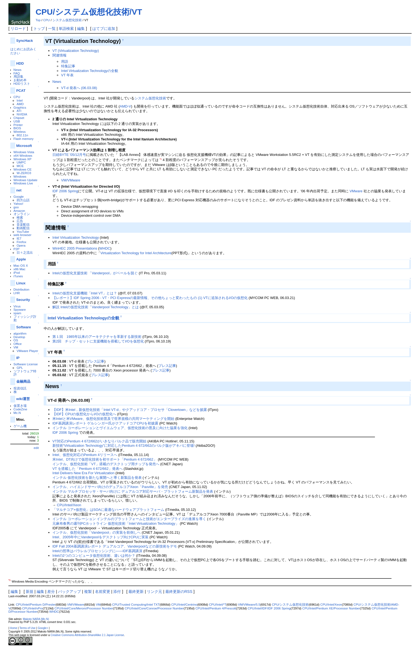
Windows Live (23, 183)
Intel (20, 100)
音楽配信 (23, 224)
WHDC (104, 248)
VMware (355, 191)
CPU (46, 20)
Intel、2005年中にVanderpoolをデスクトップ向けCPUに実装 (100, 537)
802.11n (22, 135)
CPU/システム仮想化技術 (290, 604)
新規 (29, 591)
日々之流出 (25, 252)
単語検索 (66, 28)
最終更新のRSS (178, 591)
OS (16, 340)
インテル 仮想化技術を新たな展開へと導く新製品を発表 (97, 478)
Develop (19, 337)
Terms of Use (27, 628)
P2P (17, 249)
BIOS (17, 128)
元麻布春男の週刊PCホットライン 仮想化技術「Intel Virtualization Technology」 (115, 523)
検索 (20, 217)
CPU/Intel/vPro (32, 608)
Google (19, 196)
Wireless (20, 131)
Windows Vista (24, 152)
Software (23, 327)
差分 (51, 591)
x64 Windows (23, 155)
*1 (161, 159)
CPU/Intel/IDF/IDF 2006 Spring (269, 608)
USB (17, 121)
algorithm (20, 333)
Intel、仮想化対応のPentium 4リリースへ (84, 455)
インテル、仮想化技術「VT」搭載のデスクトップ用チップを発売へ (105, 464)
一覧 (52, 28)
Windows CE (23, 169)
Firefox (21, 242)
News (17, 69)
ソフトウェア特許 (25, 372)
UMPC (21, 162)
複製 (88, 591)
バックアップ (69, 591)
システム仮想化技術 (67, 20)
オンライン (22, 214)
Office (18, 343)
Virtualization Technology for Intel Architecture (136, 253)
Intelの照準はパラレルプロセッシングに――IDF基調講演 (97, 551)
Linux (21, 283)
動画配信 (23, 228)
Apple (21, 259)
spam (17, 313)
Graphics (20, 107)
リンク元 (154, 591)
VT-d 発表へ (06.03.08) (79, 88)
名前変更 (102, 591)
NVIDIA (22, 114)
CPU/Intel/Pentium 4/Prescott (215, 608)
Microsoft (24, 146)
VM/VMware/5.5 (249, 604)
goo (16, 207)
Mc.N (17, 412)
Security (23, 300)
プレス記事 (95, 361)
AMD (20, 104)
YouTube (23, 231)
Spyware (20, 309)
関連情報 (59, 55)
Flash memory (24, 138)
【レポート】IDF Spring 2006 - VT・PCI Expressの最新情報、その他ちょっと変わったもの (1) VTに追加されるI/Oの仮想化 (150, 298)
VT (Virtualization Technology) (75, 51)
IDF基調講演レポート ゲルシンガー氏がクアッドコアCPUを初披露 (105, 423)
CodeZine (20, 409)
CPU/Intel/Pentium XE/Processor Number (331, 608)
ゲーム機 (20, 426)
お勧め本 (20, 80)
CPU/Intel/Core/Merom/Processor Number (84, 608)
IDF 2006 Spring (65, 191)
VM (16, 347)
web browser (22, 235)
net (18, 190)
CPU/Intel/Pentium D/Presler (35, 604)
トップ (39, 28)
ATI (19, 110)
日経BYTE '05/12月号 (69, 155)
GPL (20, 367)
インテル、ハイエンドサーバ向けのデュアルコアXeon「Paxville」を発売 (110, 487)
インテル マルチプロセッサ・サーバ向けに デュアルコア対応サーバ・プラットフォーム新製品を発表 (132, 491)
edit (36, 447)
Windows (20, 176)
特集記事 (68, 66)
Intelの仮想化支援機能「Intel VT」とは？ (84, 293)
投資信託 (20, 388)
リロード (18, 28)
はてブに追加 (103, 28)
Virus (17, 306)
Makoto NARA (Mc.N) (36, 619)
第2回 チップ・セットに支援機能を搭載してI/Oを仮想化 (98, 341)
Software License (26, 364)
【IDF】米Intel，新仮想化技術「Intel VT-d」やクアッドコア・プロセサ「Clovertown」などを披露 (129, 410)
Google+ (43, 628)
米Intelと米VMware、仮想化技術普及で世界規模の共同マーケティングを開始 (113, 419)
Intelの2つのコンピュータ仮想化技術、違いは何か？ (93, 555)
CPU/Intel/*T (217, 604)
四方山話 (23, 200)
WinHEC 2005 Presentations (74, 248)
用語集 (18, 76)
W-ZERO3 (24, 173)
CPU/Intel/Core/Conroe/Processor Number (154, 608)
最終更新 (136, 591)
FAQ (17, 73)
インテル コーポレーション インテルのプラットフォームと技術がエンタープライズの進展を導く (129, 519)
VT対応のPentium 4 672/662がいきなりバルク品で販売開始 (99, 441)
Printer (18, 125)
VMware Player (27, 351)
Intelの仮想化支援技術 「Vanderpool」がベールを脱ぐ (95, 273)
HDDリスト (22, 83)
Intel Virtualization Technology (75, 237)
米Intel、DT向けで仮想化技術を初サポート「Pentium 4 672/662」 (104, 459)
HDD (20, 63)
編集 (81, 28)
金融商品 (23, 381)
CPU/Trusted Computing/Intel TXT (136, 604)
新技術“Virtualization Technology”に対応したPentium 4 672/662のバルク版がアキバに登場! (123, 445)
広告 (20, 221)
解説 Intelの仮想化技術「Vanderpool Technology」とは (95, 307)
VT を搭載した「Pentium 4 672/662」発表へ (87, 469)
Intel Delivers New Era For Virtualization (83, 473)
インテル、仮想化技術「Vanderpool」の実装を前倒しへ (96, 532)
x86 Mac (20, 269)
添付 (117, 591)
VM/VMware (70, 180)
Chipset (19, 117)
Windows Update (25, 180)
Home (13, 628)
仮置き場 (20, 405)
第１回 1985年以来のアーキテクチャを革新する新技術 (96, 337)
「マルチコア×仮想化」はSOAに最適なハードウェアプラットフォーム (108, 510)
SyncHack (24, 41)
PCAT (21, 91)
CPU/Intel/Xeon (69, 505)
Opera (21, 245)
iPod (17, 272)
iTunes (18, 276)
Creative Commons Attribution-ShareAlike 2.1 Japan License (87, 635)
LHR (17, 293)
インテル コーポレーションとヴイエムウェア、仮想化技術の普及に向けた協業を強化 (120, 428)
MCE (20, 166)
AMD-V (125, 106)
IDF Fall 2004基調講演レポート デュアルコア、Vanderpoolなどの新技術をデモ (114, 546)
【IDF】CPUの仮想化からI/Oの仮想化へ (84, 414)
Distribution (21, 289)
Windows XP (22, 159)
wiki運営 (23, 399)
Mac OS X (21, 265)
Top (38, 20)
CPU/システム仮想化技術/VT (89, 11)
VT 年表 (67, 75)
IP (18, 358)
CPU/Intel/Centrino (184, 604)
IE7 (19, 238)
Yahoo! (18, 203)
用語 (64, 61)
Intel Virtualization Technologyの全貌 (89, 71)
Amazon (19, 210)
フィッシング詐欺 (25, 318)
